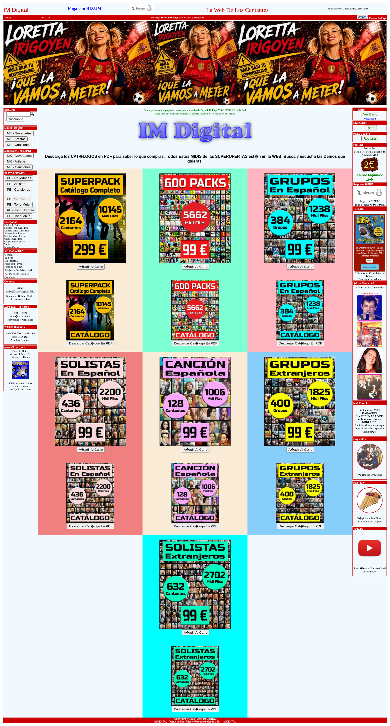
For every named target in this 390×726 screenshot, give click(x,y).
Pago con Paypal (13, 263)
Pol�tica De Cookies (16, 273)
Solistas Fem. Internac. (15, 233)
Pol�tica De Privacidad (18, 270)
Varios (7, 244)
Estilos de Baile (12, 225)
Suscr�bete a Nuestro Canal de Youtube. (369, 567)
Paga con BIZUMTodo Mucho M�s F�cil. (369, 201)
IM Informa (11, 260)
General (8, 254)
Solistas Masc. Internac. (16, 236)
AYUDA (46, 17)
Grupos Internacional (14, 241)
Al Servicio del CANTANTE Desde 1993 (347, 8)
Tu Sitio (8, 257)
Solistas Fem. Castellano (16, 227)
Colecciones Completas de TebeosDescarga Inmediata (369, 274)
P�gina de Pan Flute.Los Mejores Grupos (370, 517)
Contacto (9, 277)
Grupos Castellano (13, 238)
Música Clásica (11, 247)
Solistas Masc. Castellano (16, 230)
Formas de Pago (13, 266)
